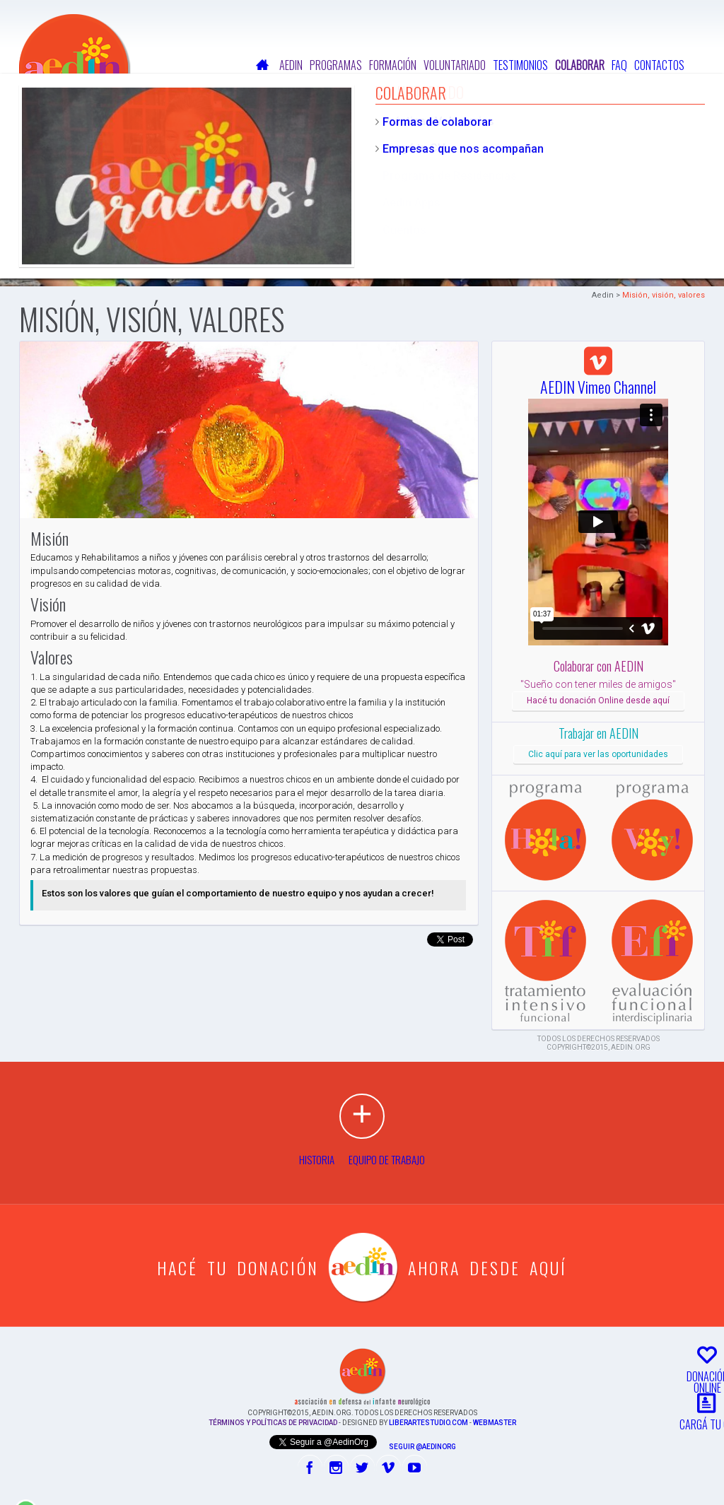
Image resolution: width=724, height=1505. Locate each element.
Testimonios (520, 65)
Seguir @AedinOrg (422, 1447)
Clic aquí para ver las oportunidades (598, 754)
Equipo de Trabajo (387, 1159)
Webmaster (494, 1423)
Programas (336, 65)
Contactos (659, 65)
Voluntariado (455, 65)
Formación (392, 65)
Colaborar (580, 65)
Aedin (291, 65)
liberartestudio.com (428, 1423)
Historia (316, 1159)
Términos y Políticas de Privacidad (273, 1423)
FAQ (619, 65)
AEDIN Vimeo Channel (598, 376)
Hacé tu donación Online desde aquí (598, 700)
